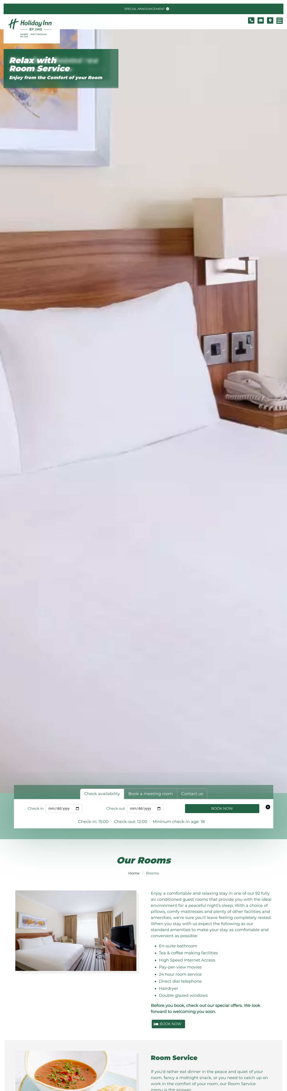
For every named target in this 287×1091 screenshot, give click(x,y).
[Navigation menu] (279, 21)
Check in (36, 808)
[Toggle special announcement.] (146, 8)
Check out (115, 808)
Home (134, 873)
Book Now (222, 808)
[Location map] (270, 20)
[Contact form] (261, 20)
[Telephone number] (251, 20)
